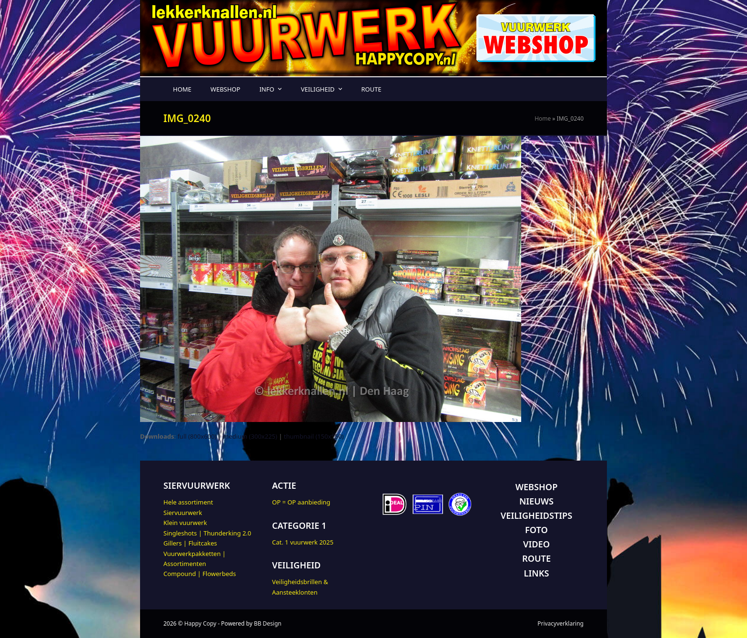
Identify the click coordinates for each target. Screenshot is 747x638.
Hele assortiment (188, 502)
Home (543, 118)
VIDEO (536, 544)
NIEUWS (536, 501)
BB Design (268, 623)
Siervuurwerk (182, 512)
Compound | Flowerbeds (199, 573)
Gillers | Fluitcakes (190, 543)
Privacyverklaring (560, 623)
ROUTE (536, 558)
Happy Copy (200, 623)
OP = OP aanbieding (301, 502)
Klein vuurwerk (185, 522)
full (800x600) (196, 436)
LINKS (536, 573)
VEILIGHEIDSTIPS (536, 515)
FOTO (536, 529)
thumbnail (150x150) (314, 436)
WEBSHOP (536, 487)
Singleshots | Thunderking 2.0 (207, 533)
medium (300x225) (250, 436)
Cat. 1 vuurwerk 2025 (302, 542)
